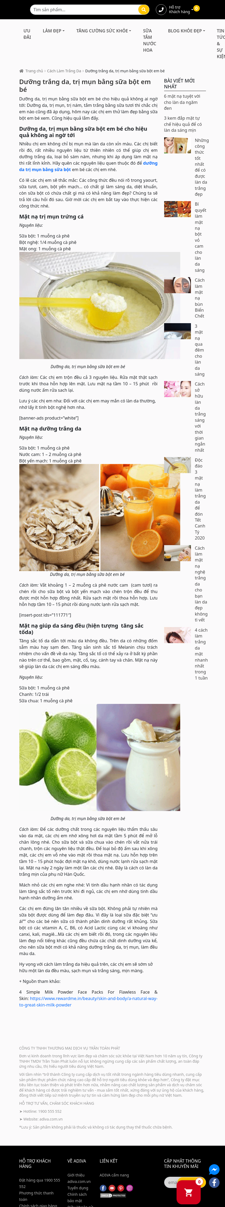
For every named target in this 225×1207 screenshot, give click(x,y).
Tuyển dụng (78, 1187)
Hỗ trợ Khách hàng (179, 9)
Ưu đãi (27, 34)
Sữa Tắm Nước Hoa (149, 40)
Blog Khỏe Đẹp (185, 31)
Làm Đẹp (52, 31)
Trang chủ (34, 70)
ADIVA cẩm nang (114, 1175)
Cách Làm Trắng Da (64, 70)
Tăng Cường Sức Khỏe (102, 31)
